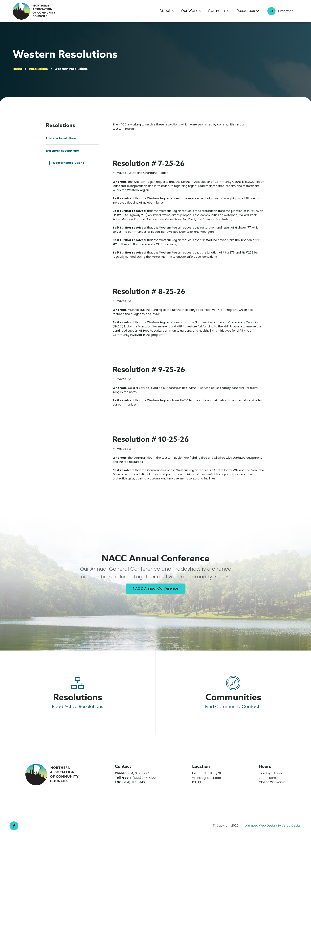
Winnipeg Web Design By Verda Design (273, 918)
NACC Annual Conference (155, 681)
